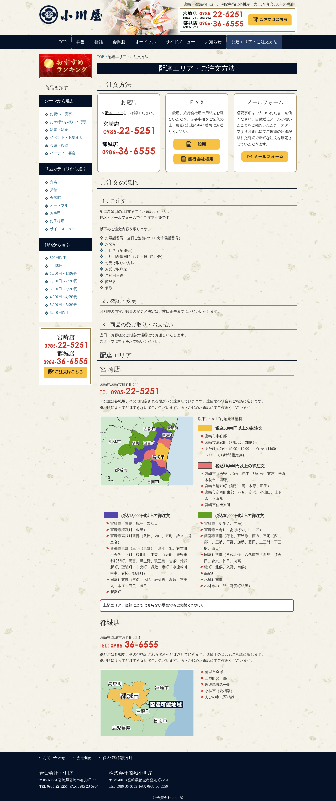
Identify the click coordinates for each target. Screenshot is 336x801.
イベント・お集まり (66, 138)
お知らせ (213, 42)
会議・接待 (59, 145)
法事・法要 (59, 130)
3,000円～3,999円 (63, 289)
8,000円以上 (59, 313)
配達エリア (114, 113)
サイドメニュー (180, 42)
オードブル (145, 42)
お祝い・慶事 (61, 114)
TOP (63, 42)
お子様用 (57, 221)
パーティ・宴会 (63, 153)
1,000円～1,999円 (63, 273)
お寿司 (55, 213)
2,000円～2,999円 (63, 281)
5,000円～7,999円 (63, 305)
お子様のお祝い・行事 (68, 122)
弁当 (80, 42)
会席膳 (119, 42)
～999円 (56, 266)
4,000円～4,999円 (63, 297)
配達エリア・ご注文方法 (254, 42)
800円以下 (58, 258)
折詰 (98, 42)
